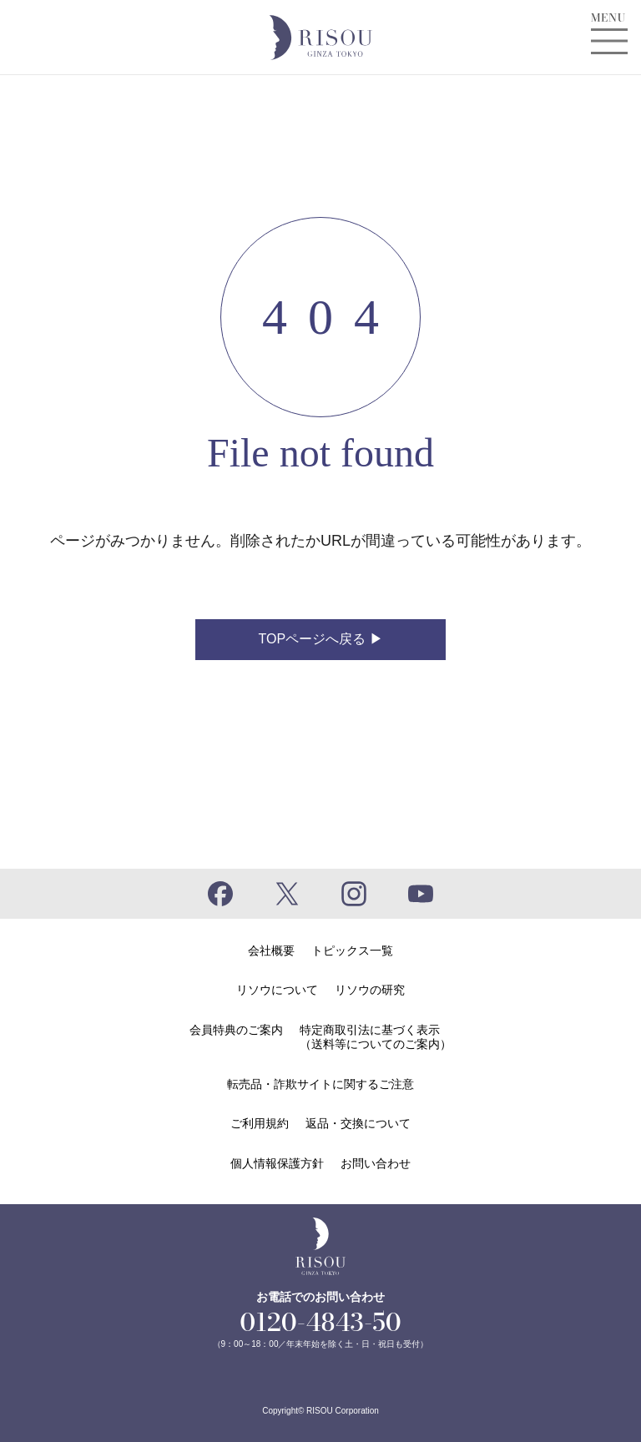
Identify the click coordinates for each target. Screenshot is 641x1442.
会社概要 (271, 950)
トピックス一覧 (352, 950)
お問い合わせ (376, 1163)
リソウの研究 (370, 989)
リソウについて (277, 989)
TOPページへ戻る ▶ (320, 639)
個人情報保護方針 (277, 1163)
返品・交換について (358, 1123)
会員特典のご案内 (236, 1029)
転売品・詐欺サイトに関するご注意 (320, 1084)
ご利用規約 (259, 1123)
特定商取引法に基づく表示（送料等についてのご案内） (376, 1037)
